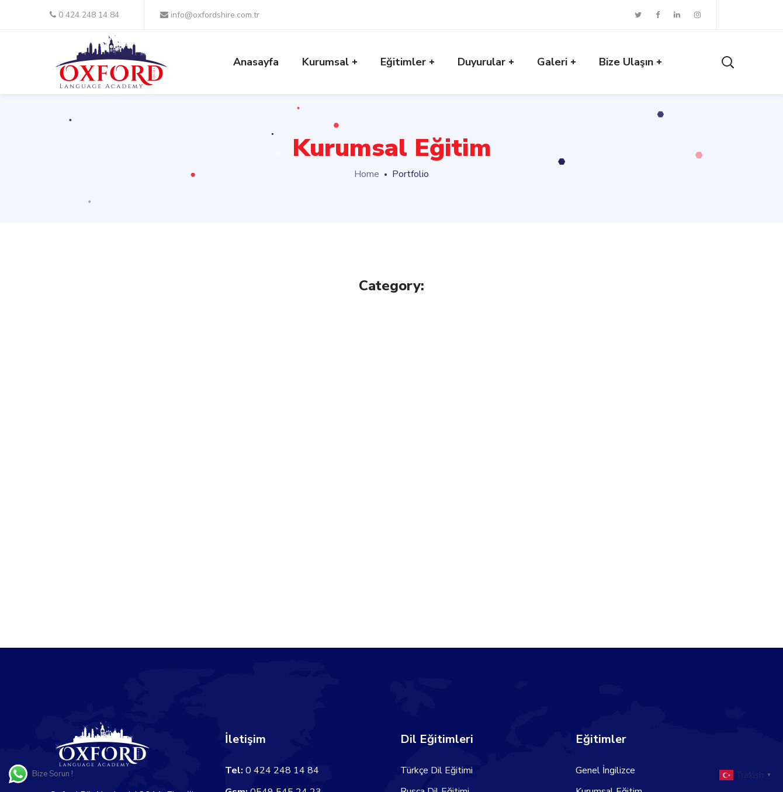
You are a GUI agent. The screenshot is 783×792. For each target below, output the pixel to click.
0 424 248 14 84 (84, 14)
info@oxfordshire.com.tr (209, 14)
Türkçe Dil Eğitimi (436, 770)
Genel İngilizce (605, 770)
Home (366, 174)
